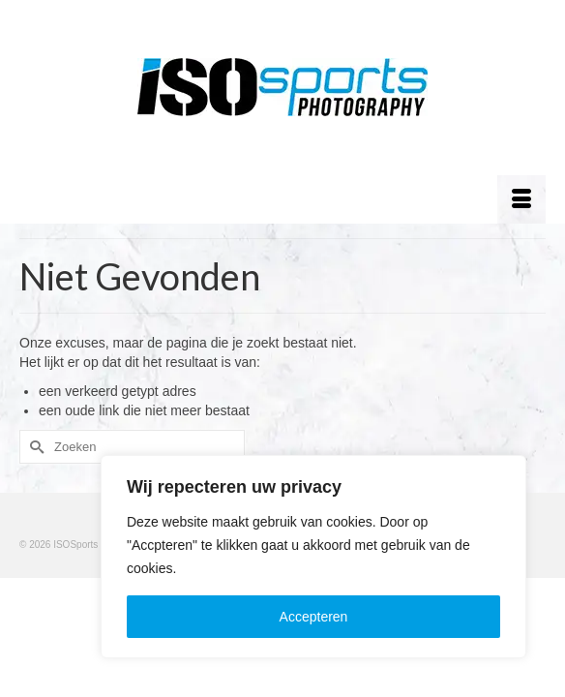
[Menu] (521, 199)
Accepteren (314, 616)
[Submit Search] (33, 447)
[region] (313, 556)
